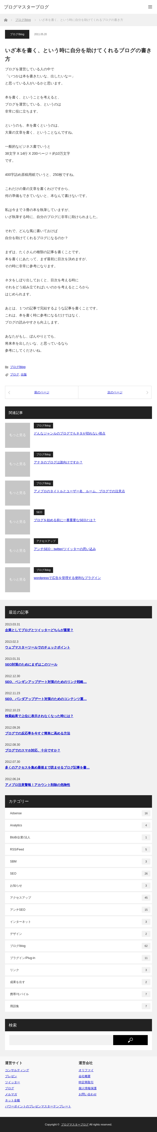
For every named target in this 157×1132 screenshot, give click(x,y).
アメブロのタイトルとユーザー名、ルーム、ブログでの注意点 (79, 491)
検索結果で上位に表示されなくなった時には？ (39, 716)
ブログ (14, 374)
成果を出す (80, 982)
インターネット (80, 922)
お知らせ (80, 886)
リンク (80, 970)
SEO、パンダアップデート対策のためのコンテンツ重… (46, 699)
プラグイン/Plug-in (80, 958)
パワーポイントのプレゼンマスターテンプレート (38, 1106)
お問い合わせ (88, 1094)
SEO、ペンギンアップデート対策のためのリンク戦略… (46, 682)
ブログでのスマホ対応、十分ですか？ (32, 750)
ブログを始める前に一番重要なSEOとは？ (65, 520)
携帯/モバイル (80, 994)
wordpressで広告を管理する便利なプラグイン (67, 578)
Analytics (80, 825)
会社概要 (85, 1076)
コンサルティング (17, 1070)
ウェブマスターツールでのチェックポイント (37, 647)
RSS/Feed (80, 849)
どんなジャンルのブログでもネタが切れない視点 (69, 433)
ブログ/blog (17, 34)
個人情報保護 (88, 1088)
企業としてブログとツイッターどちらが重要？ (39, 630)
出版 (24, 374)
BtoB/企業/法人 (80, 837)
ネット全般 (12, 1100)
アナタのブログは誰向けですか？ (58, 462)
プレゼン (11, 1076)
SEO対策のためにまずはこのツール (31, 664)
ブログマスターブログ (26, 7)
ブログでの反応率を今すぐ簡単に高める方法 (37, 733)
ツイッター (12, 1082)
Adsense (80, 813)
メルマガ (11, 1094)
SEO (39, 512)
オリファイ (86, 1070)
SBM (80, 861)
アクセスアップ (46, 541)
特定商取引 (86, 1082)
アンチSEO (80, 910)
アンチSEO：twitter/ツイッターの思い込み (65, 549)
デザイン (80, 934)
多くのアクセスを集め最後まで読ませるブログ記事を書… (47, 767)
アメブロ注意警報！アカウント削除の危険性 (37, 785)
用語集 (80, 1006)
